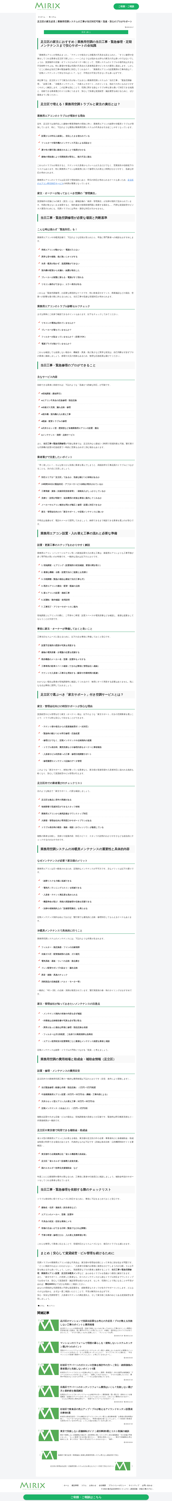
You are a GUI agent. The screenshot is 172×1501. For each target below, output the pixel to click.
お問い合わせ (147, 1485)
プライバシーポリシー (117, 1485)
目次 (84, 32)
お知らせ (92, 1485)
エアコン (51, 1306)
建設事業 (75, 1485)
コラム (41, 1306)
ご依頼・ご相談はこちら (86, 1497)
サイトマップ (134, 1485)
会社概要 (102, 1485)
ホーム (66, 1485)
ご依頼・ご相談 (126, 6)
